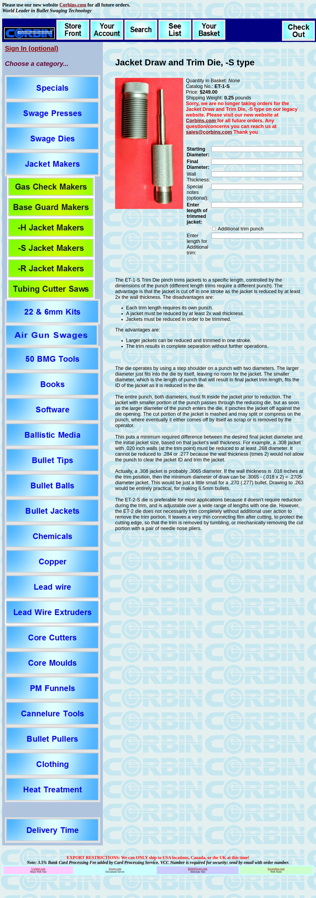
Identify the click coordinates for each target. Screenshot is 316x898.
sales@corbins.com (209, 132)
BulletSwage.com (197, 868)
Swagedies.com (276, 868)
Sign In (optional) (31, 48)
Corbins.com (72, 5)
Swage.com (115, 868)
